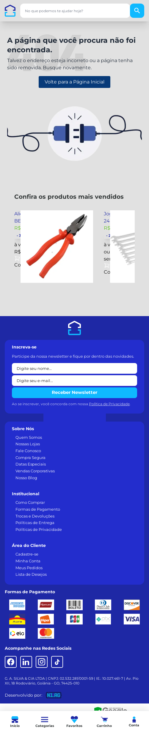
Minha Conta (27, 561)
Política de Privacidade (109, 404)
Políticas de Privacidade (38, 529)
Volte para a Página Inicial (74, 82)
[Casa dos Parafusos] (10, 11)
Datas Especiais (30, 464)
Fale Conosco (28, 450)
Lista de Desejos (31, 574)
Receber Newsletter (74, 392)
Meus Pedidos (29, 567)
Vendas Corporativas (35, 470)
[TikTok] (57, 662)
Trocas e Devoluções (34, 516)
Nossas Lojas (27, 443)
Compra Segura (30, 457)
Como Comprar (30, 502)
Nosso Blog (26, 477)
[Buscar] (137, 11)
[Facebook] (11, 662)
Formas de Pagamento (37, 509)
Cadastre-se (26, 554)
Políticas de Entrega (34, 522)
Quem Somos (28, 437)
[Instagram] (42, 662)
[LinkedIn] (26, 662)
